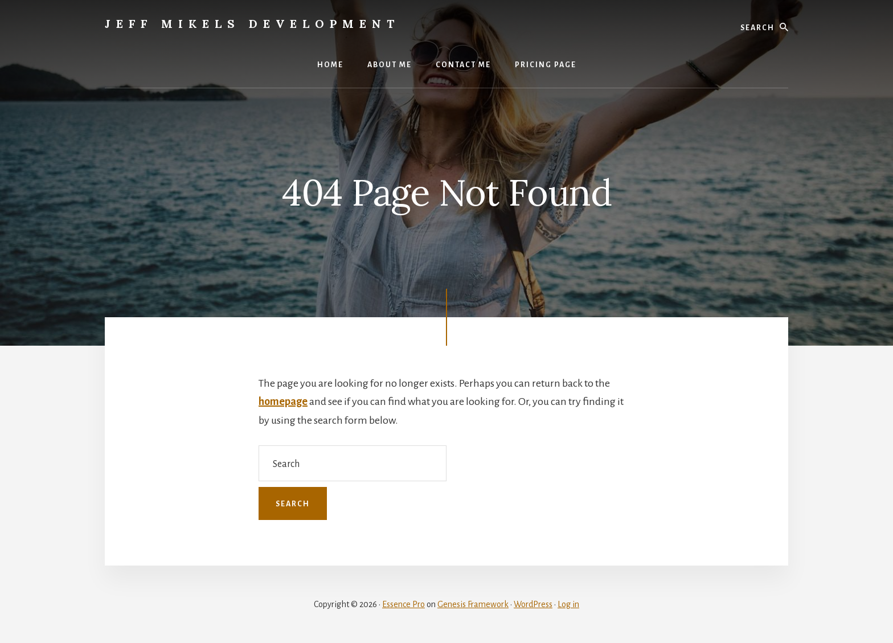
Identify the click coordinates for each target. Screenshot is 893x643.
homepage (283, 401)
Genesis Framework (473, 604)
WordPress (533, 604)
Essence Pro (403, 604)
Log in (568, 604)
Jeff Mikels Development (252, 24)
